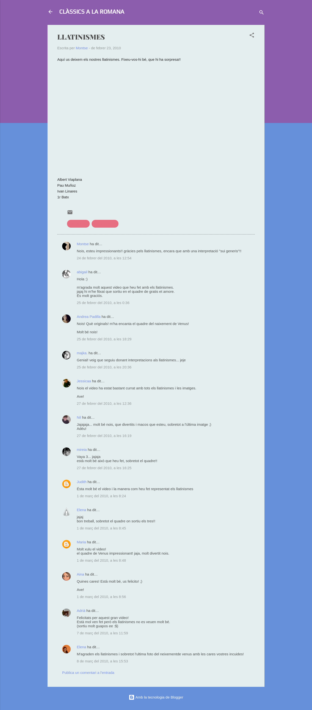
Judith (82, 482)
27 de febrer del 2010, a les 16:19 (104, 436)
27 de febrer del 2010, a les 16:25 (104, 468)
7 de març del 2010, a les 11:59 (102, 633)
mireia (82, 449)
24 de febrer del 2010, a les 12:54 (104, 258)
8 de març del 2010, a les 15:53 (102, 661)
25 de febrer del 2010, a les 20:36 (104, 367)
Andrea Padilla (89, 316)
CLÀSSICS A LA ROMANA (91, 11)
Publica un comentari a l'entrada (88, 672)
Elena (81, 510)
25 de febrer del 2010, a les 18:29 (104, 339)
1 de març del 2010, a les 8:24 (101, 496)
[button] (252, 36)
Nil (79, 417)
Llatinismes (78, 224)
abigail (82, 272)
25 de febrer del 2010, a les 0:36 (103, 303)
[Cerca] (261, 13)
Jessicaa (84, 381)
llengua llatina (105, 224)
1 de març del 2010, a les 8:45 (101, 528)
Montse (83, 244)
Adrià (81, 611)
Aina (80, 574)
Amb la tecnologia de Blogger (156, 697)
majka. (82, 353)
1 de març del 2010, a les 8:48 (101, 560)
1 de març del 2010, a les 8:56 (101, 597)
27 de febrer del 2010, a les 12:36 (104, 403)
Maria (81, 542)
